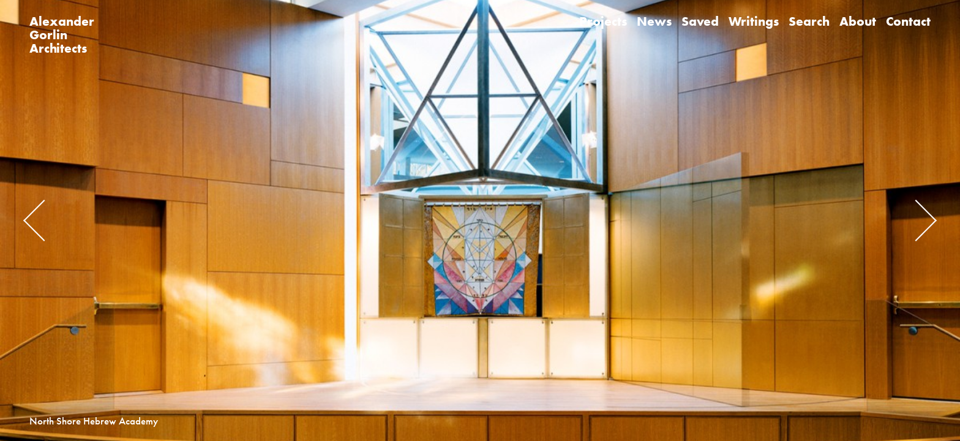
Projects (603, 21)
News (654, 21)
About (857, 21)
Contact (908, 21)
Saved (700, 21)
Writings (754, 21)
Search (809, 21)
